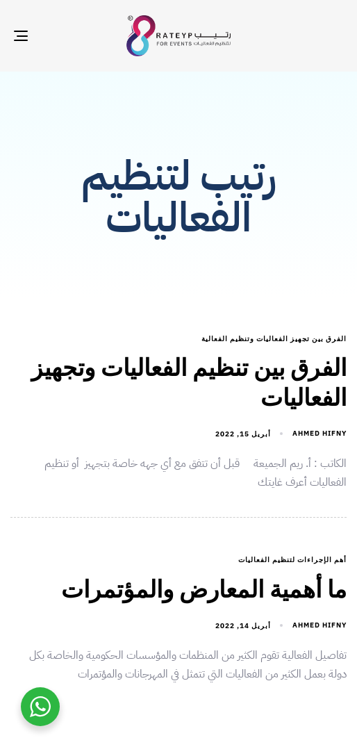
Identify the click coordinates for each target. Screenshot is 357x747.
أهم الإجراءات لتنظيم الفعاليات (292, 560)
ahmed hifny (319, 433)
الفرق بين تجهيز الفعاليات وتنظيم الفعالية (274, 339)
